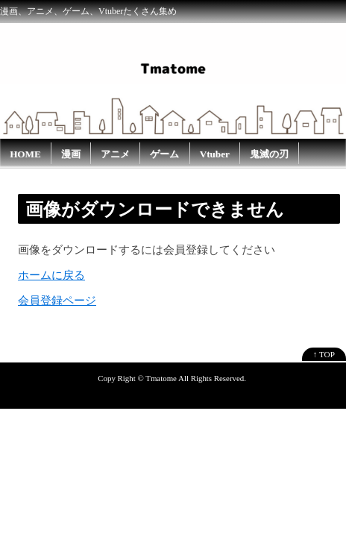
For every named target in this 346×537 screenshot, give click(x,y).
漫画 (71, 154)
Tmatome (161, 378)
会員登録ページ (57, 301)
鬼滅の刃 (269, 154)
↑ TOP (324, 354)
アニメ (115, 154)
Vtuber (215, 154)
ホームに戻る (51, 275)
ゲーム (164, 154)
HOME (25, 154)
